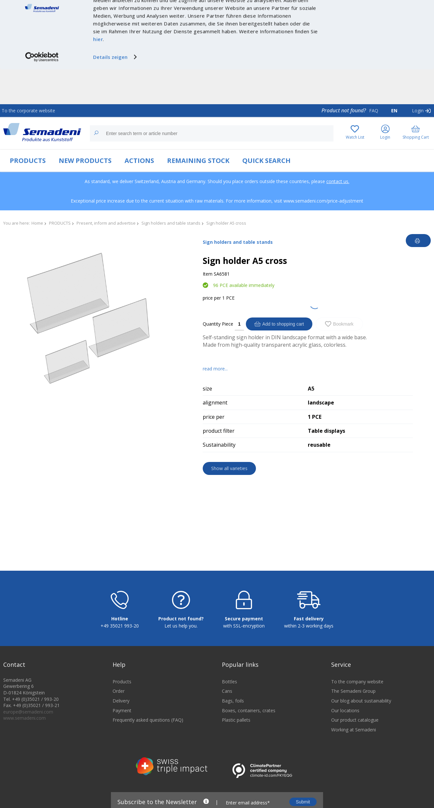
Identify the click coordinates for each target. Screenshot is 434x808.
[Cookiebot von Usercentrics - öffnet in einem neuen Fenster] (42, 91)
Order (119, 718)
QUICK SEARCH (266, 160)
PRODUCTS (28, 160)
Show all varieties (229, 468)
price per (212, 298)
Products (122, 709)
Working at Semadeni (353, 757)
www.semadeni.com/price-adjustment (323, 201)
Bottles (229, 709)
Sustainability (219, 444)
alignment (215, 402)
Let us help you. (181, 653)
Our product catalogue (355, 747)
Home (37, 223)
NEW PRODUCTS (85, 160)
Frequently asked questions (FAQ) (148, 747)
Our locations (345, 737)
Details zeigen (110, 91)
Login (418, 110)
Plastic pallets (236, 747)
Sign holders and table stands (170, 223)
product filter (219, 430)
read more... (215, 369)
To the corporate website (28, 110)
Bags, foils (233, 728)
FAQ (373, 110)
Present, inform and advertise (106, 223)
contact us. (337, 181)
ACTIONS (139, 160)
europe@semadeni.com (28, 739)
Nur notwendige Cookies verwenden (380, 25)
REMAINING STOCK (198, 160)
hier (98, 73)
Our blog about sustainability (361, 728)
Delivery (121, 728)
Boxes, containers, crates (248, 737)
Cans (227, 718)
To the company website (357, 709)
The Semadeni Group (353, 718)
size (207, 388)
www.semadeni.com (24, 745)
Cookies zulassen (379, 12)
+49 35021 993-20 (120, 653)
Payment (122, 737)
